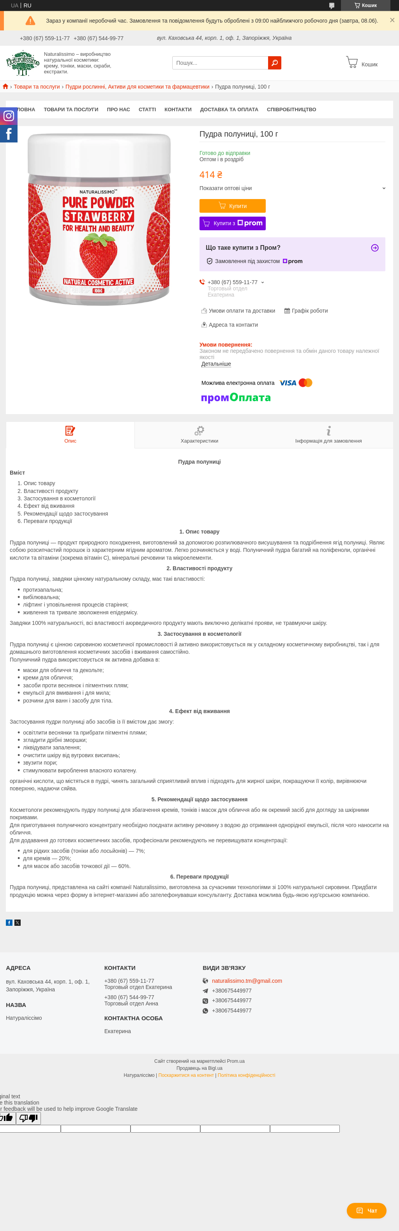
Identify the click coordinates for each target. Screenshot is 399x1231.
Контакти (178, 109)
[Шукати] (274, 62)
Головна (22, 109)
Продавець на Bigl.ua (199, 1068)
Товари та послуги (37, 87)
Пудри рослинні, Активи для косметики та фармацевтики (137, 87)
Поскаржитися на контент (186, 1075)
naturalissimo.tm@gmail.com (247, 981)
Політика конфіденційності (246, 1075)
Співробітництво (291, 109)
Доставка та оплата (229, 109)
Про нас (118, 109)
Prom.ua (236, 1061)
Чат (366, 1210)
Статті (147, 109)
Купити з (238, 223)
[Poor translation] (28, 1118)
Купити (238, 206)
